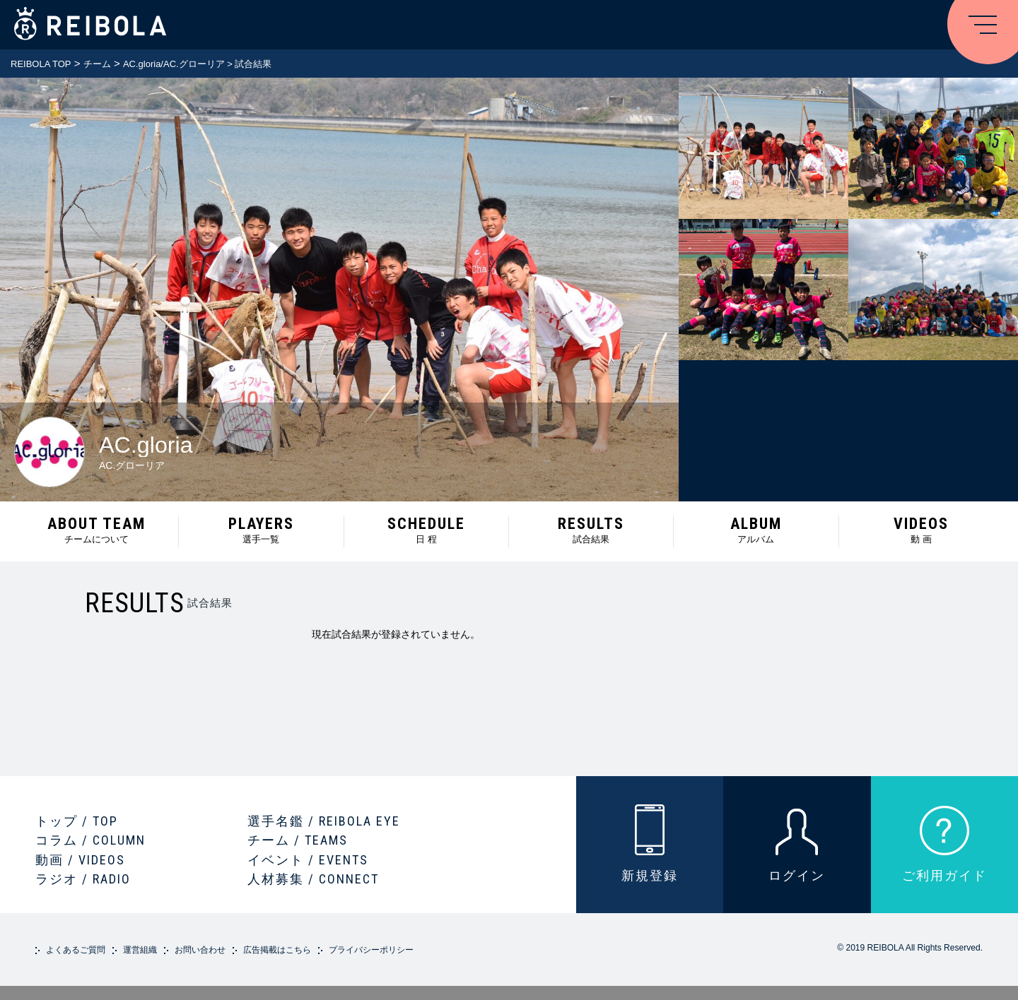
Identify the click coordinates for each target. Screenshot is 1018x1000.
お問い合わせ (200, 950)
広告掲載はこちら (277, 950)
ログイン (796, 875)
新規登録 (649, 875)
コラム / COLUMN (90, 840)
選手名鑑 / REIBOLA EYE (323, 821)
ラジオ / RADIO (83, 878)
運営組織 (140, 950)
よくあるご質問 (75, 950)
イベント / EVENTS (307, 859)
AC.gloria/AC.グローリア (174, 64)
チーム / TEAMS (297, 840)
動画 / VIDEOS (80, 859)
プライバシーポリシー (371, 950)
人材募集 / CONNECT (313, 878)
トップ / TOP (76, 821)
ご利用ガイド (944, 875)
